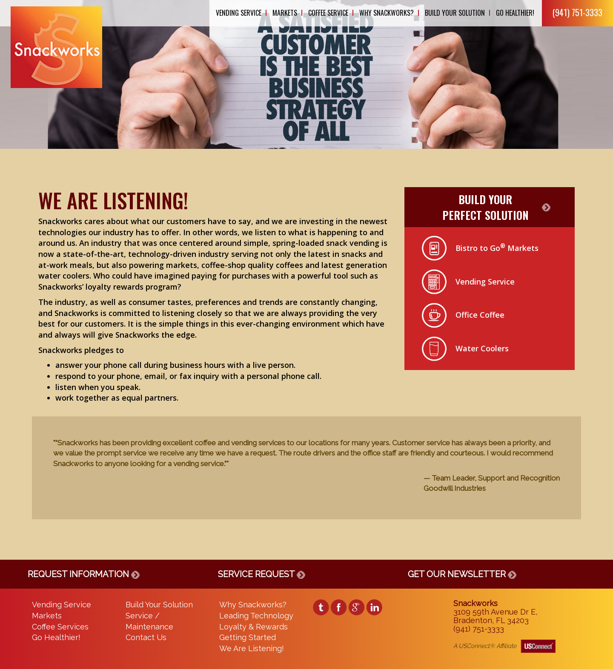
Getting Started (247, 637)
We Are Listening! (251, 648)
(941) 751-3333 (577, 12)
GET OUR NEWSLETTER (462, 574)
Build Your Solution (455, 13)
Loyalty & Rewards (253, 626)
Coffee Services (60, 626)
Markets (284, 13)
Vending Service (238, 13)
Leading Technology (256, 615)
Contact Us (146, 637)
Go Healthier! (515, 13)
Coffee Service (328, 13)
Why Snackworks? (386, 13)
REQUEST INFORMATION (84, 574)
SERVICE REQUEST (261, 574)
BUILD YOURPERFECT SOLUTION (485, 207)
